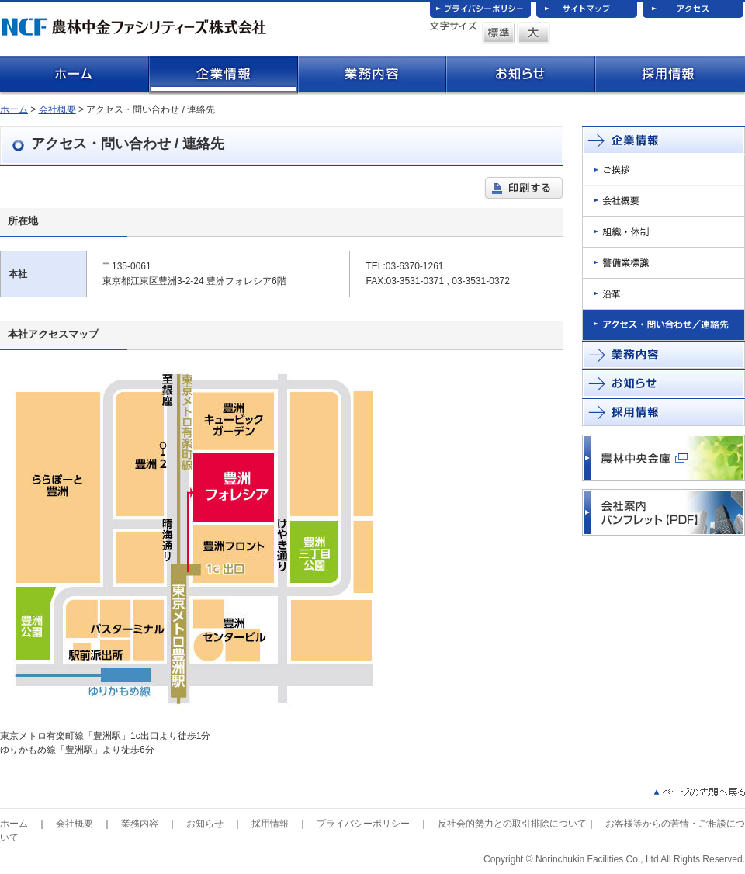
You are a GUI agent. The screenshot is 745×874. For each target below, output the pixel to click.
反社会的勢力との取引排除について (512, 823)
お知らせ (205, 823)
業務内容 (139, 823)
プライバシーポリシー (363, 823)
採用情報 (270, 823)
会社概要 (57, 109)
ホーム (14, 109)
